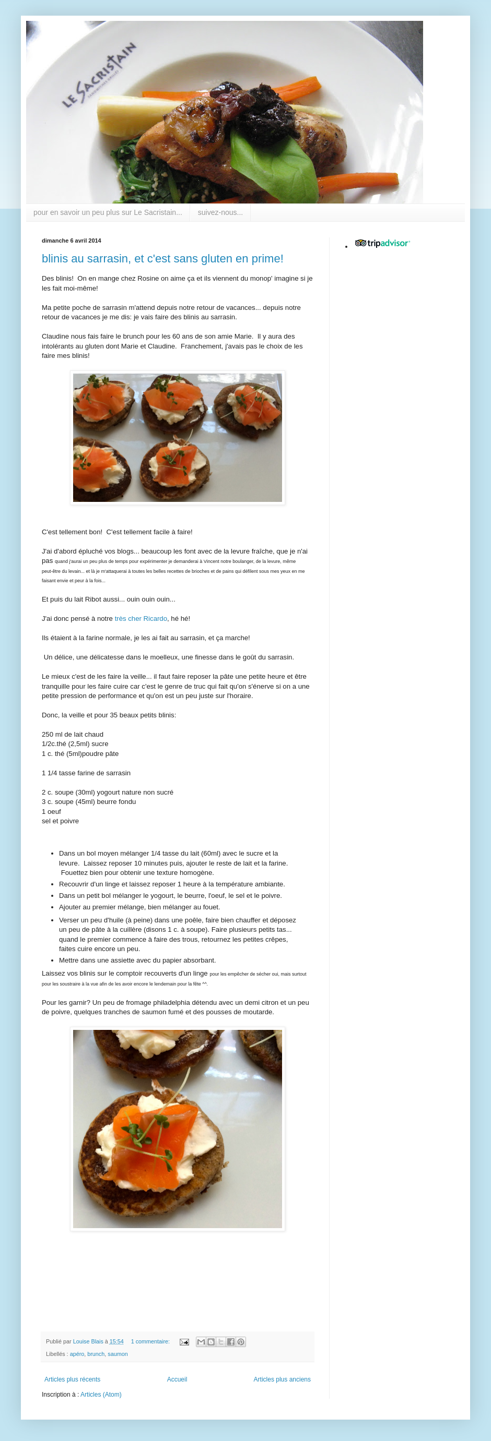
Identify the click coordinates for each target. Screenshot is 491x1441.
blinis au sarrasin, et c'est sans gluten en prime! (163, 258)
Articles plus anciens (282, 1379)
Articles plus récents (72, 1379)
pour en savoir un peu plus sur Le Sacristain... (107, 212)
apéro (77, 1354)
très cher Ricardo (141, 618)
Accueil (177, 1379)
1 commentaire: (151, 1341)
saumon (117, 1354)
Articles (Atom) (101, 1394)
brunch (95, 1354)
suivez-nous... (220, 212)
